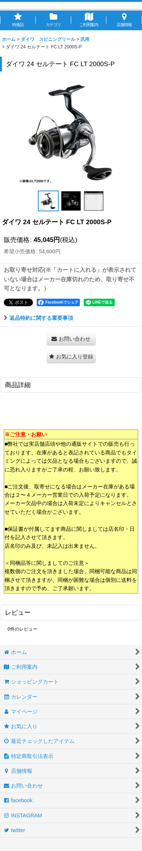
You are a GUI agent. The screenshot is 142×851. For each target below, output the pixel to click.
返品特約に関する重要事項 (38, 318)
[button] (48, 201)
